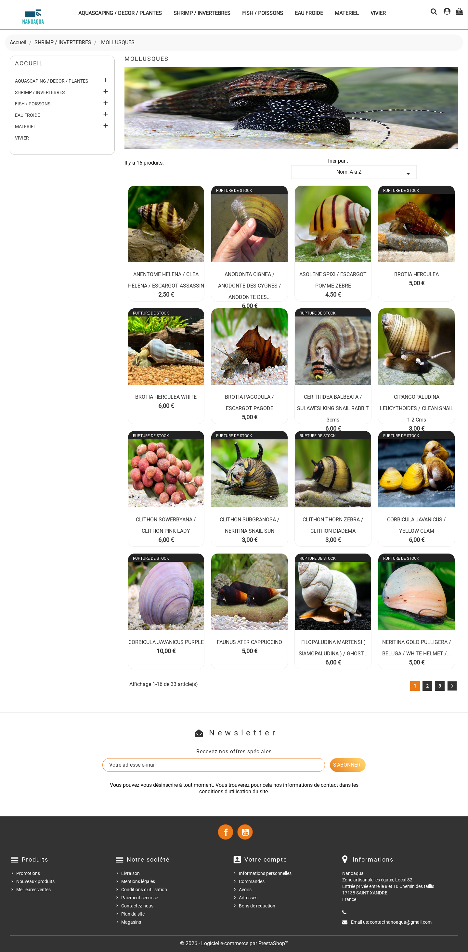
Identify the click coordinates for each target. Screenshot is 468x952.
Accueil (29, 63)
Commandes (252, 881)
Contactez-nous (137, 905)
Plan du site (133, 914)
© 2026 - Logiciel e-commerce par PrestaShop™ (234, 943)
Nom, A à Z (374, 174)
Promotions (28, 873)
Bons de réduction (257, 905)
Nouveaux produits (35, 881)
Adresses (248, 897)
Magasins (131, 922)
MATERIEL (347, 13)
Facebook (225, 832)
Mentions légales (138, 881)
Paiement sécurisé (139, 897)
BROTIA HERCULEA (416, 274)
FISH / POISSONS (262, 13)
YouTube (245, 832)
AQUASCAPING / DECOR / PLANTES (120, 13)
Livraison (130, 873)
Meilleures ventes (33, 889)
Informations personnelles (265, 873)
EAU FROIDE (309, 13)
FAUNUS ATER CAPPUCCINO (249, 642)
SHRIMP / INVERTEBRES (202, 13)
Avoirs (245, 889)
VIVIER (378, 13)
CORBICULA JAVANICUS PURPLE (166, 642)
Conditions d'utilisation (144, 889)
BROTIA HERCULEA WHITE (166, 397)
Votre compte (265, 859)
